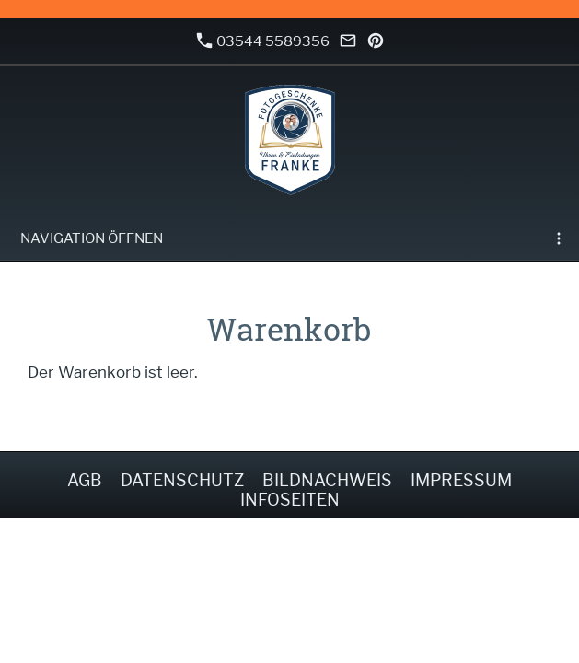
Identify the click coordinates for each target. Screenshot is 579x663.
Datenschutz (182, 480)
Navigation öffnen (91, 238)
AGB (84, 480)
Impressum (461, 480)
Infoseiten (290, 499)
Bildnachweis (327, 480)
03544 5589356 (263, 41)
